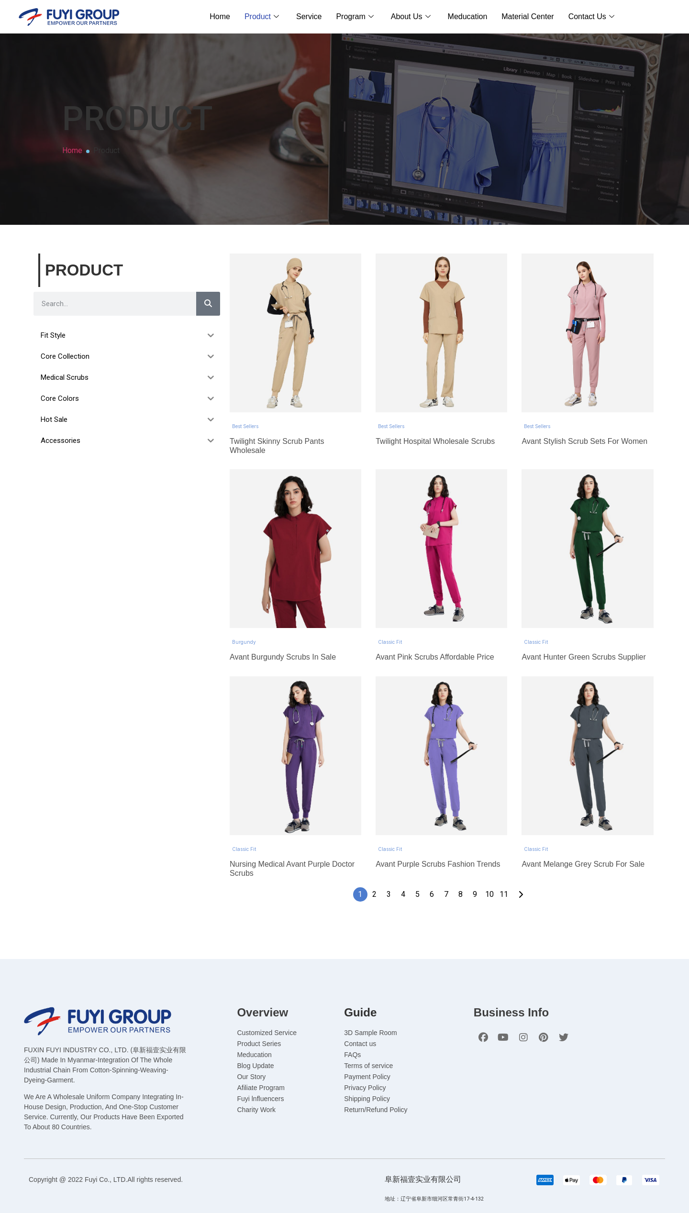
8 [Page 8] (460, 879)
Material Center (527, 16)
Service (309, 16)
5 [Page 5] (417, 879)
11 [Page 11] (504, 879)
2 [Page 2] (374, 879)
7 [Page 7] (446, 879)
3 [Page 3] (389, 879)
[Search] (208, 304)
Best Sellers (245, 421)
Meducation (468, 16)
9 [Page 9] (475, 879)
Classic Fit (390, 632)
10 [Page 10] (489, 879)
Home (220, 16)
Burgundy (244, 632)
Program (354, 16)
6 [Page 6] (432, 879)
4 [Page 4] (403, 879)
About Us (411, 16)
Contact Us (591, 16)
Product (261, 16)
